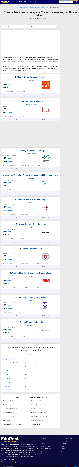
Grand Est (6, 371)
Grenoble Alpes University (30, 101)
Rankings (45, 95)
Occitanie (6, 367)
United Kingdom (65, 441)
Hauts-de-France (8, 382)
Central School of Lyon (31, 248)
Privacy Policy (74, 466)
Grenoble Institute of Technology (31, 199)
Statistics (15, 95)
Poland (62, 446)
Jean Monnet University (31, 322)
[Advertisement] (15, 43)
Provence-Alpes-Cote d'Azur (12, 363)
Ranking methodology (8, 462)
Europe (37, 7)
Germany (63, 443)
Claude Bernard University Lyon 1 (31, 77)
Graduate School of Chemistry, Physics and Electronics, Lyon (30, 175)
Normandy (7, 386)
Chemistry (22, 7)
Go (58, 26)
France (42, 7)
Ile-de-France (7, 374)
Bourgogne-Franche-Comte (11, 359)
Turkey (62, 451)
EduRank (47, 18)
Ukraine (63, 448)
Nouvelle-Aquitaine (9, 378)
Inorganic (30, 7)
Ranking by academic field (30, 23)
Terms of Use (64, 466)
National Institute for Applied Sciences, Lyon (30, 273)
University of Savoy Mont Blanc (31, 297)
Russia (62, 454)
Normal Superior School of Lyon (31, 224)
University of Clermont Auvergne (31, 150)
